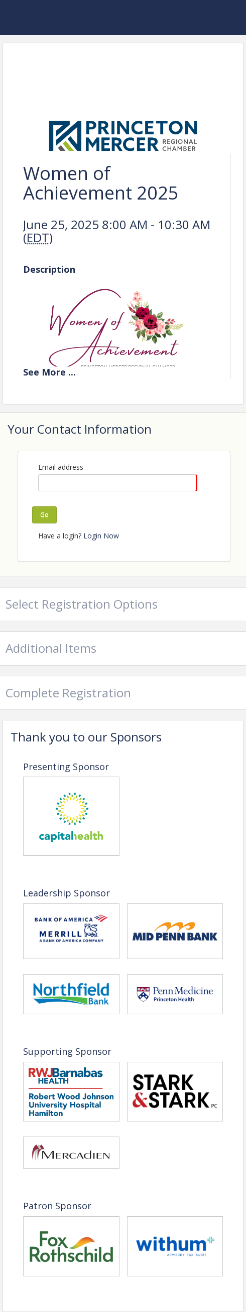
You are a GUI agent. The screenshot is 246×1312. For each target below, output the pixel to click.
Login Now (101, 535)
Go (44, 514)
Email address (60, 467)
